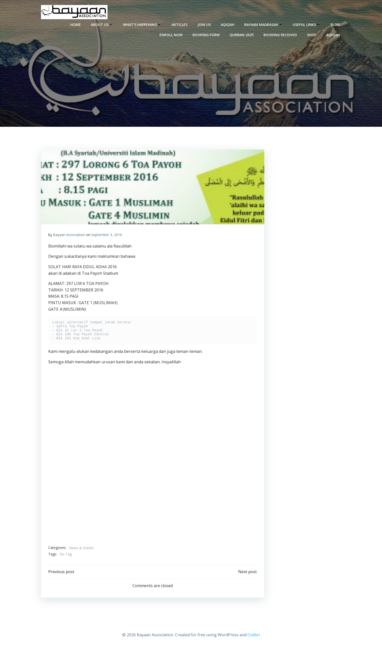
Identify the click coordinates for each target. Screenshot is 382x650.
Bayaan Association (69, 235)
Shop (311, 34)
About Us (102, 24)
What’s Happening (142, 24)
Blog (335, 24)
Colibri (254, 635)
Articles (180, 24)
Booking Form (206, 34)
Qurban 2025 (242, 34)
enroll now (171, 34)
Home (75, 24)
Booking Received (280, 34)
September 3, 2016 (106, 235)
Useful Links (307, 24)
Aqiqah (227, 24)
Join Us (204, 24)
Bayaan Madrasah (263, 24)
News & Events (81, 547)
